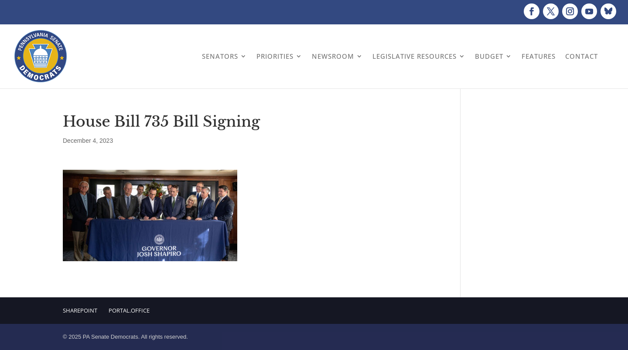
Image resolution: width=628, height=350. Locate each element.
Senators (220, 56)
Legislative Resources (414, 56)
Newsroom (333, 56)
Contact (581, 56)
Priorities (275, 56)
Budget (489, 56)
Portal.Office (129, 310)
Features (539, 56)
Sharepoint (80, 310)
